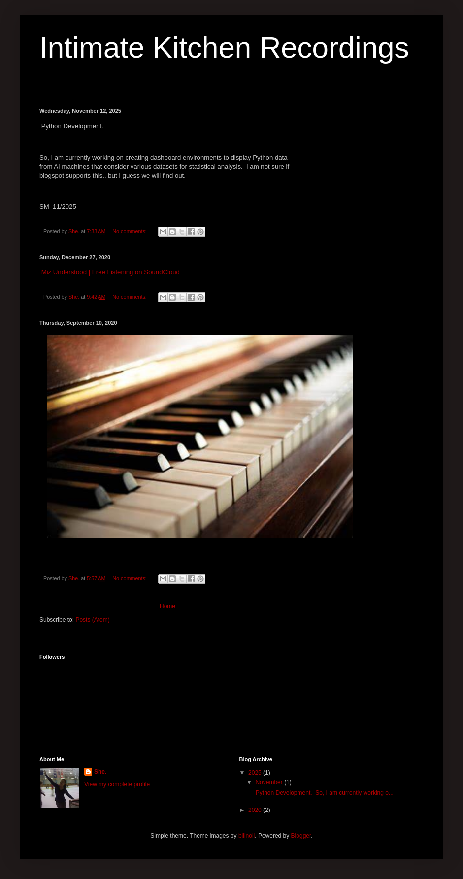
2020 (255, 810)
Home (167, 606)
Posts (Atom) (92, 619)
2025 (255, 772)
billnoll (246, 835)
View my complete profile (117, 784)
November (269, 782)
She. (100, 771)
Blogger (301, 835)
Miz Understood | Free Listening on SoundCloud (110, 272)
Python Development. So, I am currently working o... (323, 792)
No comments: (130, 231)
